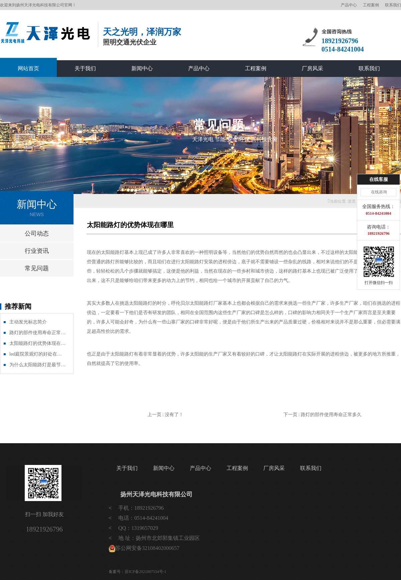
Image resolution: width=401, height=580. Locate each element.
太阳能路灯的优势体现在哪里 (37, 343)
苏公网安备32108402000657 (147, 548)
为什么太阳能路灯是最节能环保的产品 (37, 364)
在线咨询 (379, 192)
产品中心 (349, 5)
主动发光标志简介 (28, 321)
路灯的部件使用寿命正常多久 (37, 332)
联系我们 (393, 5)
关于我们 (85, 68)
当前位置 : (338, 201)
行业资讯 (37, 251)
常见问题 (37, 268)
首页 (352, 201)
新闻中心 (142, 68)
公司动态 (37, 233)
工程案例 (371, 5)
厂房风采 (312, 68)
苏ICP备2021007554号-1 (145, 571)
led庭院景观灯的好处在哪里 (37, 354)
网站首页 (28, 68)
